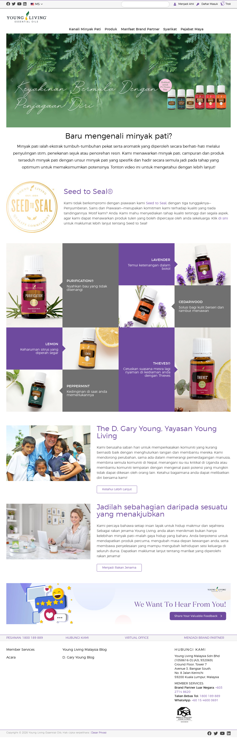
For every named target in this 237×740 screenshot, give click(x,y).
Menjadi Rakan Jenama (119, 567)
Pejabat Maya (218, 16)
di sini (223, 218)
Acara (11, 657)
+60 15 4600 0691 (205, 700)
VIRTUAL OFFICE (137, 637)
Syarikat (197, 16)
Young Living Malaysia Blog (84, 649)
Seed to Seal (156, 203)
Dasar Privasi (98, 732)
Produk (141, 16)
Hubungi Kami (77, 637)
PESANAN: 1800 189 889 (24, 637)
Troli (225, 4)
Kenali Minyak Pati (116, 16)
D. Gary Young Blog (78, 657)
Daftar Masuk (207, 4)
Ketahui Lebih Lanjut (117, 489)
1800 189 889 (209, 696)
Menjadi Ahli (184, 4)
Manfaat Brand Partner (169, 16)
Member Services (20, 649)
